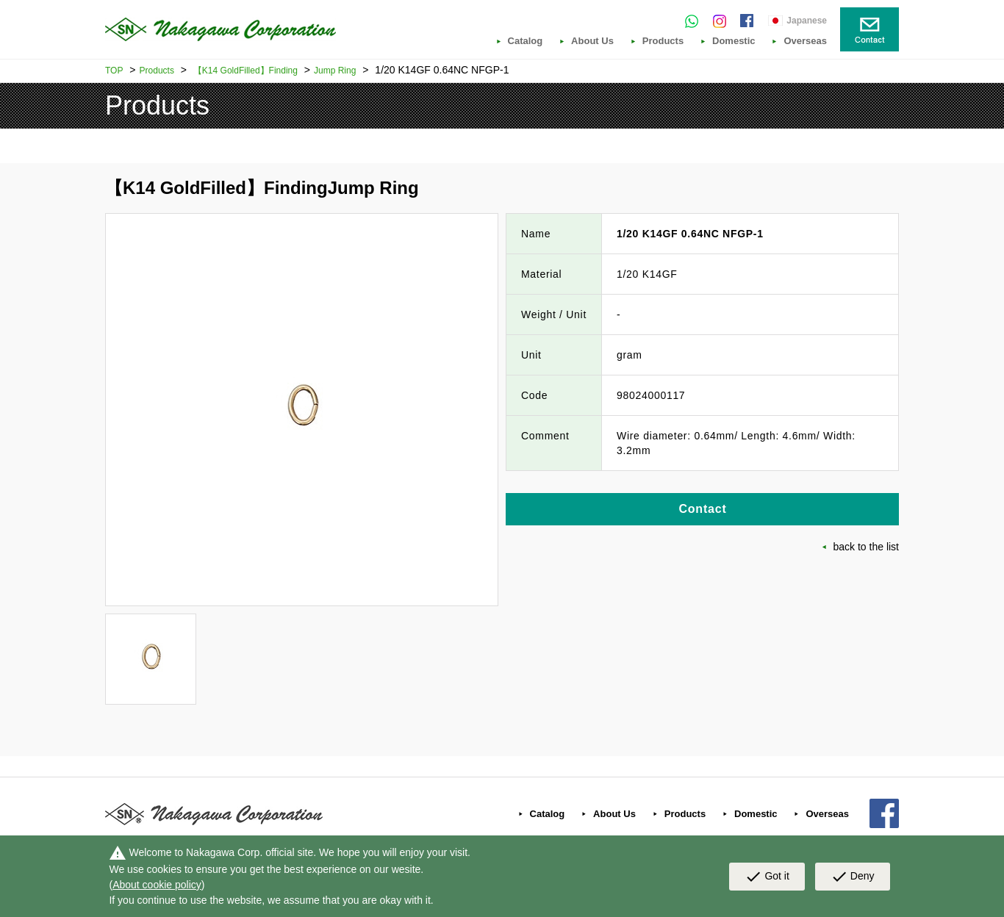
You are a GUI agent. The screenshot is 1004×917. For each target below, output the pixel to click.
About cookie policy (156, 885)
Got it (767, 876)
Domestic (734, 41)
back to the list (866, 547)
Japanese (806, 20)
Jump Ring (335, 70)
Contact (702, 509)
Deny (853, 876)
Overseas (805, 41)
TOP (114, 70)
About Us (592, 41)
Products (663, 41)
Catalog (525, 41)
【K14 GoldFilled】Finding (245, 70)
